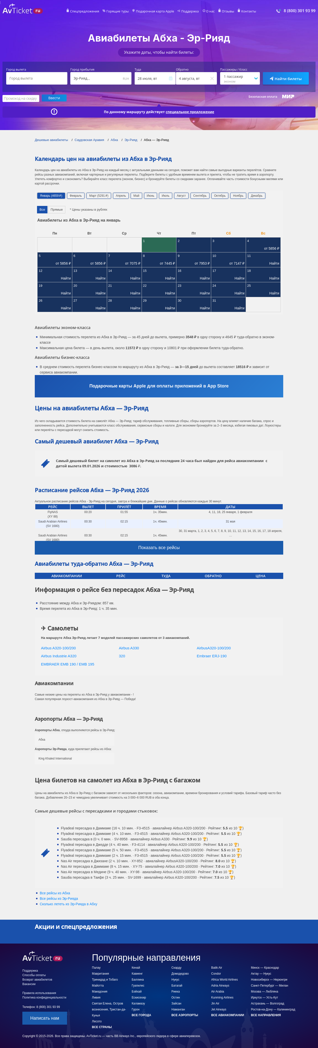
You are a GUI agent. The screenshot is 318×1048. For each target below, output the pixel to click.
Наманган (178, 1009)
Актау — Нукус (261, 973)
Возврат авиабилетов (37, 979)
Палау (96, 967)
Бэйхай (137, 991)
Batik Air (216, 967)
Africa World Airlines (224, 979)
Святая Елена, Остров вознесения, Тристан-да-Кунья (109, 1009)
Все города (141, 1015)
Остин (175, 997)
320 (122, 656)
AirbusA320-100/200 (214, 647)
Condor (216, 973)
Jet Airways (218, 1009)
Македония (99, 991)
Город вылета (16, 69)
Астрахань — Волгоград (267, 1003)
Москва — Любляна (264, 991)
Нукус (175, 979)
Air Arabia (217, 991)
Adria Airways (220, 985)
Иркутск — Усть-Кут (264, 997)
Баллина (138, 979)
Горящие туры (119, 11)
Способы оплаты (34, 975)
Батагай (176, 985)
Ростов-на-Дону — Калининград (273, 1009)
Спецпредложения (88, 11)
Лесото (97, 1021)
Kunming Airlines (222, 997)
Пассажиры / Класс (233, 69)
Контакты (244, 11)
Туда (138, 69)
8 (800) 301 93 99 (300, 10)
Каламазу (138, 1003)
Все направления (266, 1015)
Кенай (136, 967)
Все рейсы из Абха (55, 893)
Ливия (96, 997)
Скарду (176, 967)
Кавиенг (137, 973)
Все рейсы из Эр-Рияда (59, 898)
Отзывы (224, 11)
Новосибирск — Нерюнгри (269, 979)
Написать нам (44, 1017)
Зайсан (176, 1003)
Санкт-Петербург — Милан (269, 985)
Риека (175, 991)
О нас (207, 11)
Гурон (136, 1009)
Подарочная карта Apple (155, 11)
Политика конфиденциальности (44, 997)
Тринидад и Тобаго (105, 979)
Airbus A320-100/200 (58, 647)
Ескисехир (139, 997)
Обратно (182, 69)
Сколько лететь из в (68, 904)
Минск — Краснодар (265, 967)
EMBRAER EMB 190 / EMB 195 (67, 664)
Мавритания (100, 973)
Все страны (102, 1027)
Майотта (98, 985)
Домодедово (180, 973)
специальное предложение (190, 111)
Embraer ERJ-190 (212, 656)
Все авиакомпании (227, 1015)
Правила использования (39, 993)
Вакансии (29, 984)
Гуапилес (138, 985)
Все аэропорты (184, 1015)
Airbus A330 (129, 647)
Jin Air (215, 1003)
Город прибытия (82, 69)
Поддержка (188, 11)
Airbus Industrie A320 (59, 656)
